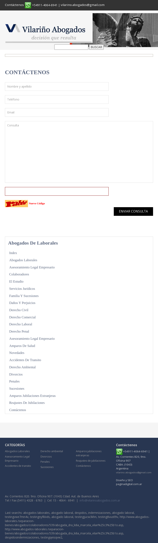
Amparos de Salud (22, 345)
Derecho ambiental (22, 367)
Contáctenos (14, 5)
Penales (14, 381)
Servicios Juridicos (22, 288)
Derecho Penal (19, 331)
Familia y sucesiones (24, 296)
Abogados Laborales (23, 260)
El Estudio (16, 281)
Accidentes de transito (25, 360)
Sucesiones (17, 388)
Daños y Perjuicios (22, 303)
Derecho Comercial (22, 317)
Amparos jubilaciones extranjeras (32, 395)
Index (13, 253)
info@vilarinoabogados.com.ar (100, 500)
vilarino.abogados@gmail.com (83, 5)
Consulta (79, 152)
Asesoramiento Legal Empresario (32, 267)
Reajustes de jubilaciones (27, 402)
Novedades (17, 353)
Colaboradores (19, 274)
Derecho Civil (19, 310)
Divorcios (16, 374)
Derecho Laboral (21, 324)
